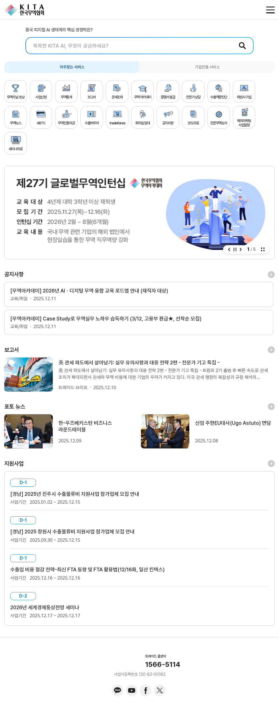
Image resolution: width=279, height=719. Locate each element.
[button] (229, 249)
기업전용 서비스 (207, 67)
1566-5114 (162, 670)
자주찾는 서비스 (72, 67)
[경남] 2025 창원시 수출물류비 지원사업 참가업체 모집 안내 (77, 535)
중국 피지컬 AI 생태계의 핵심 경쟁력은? (59, 30)
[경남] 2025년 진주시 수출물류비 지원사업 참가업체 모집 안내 (79, 496)
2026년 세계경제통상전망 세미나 (47, 612)
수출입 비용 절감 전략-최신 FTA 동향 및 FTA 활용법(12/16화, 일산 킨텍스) (93, 573)
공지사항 (14, 274)
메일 (258, 10)
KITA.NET (24, 10)
